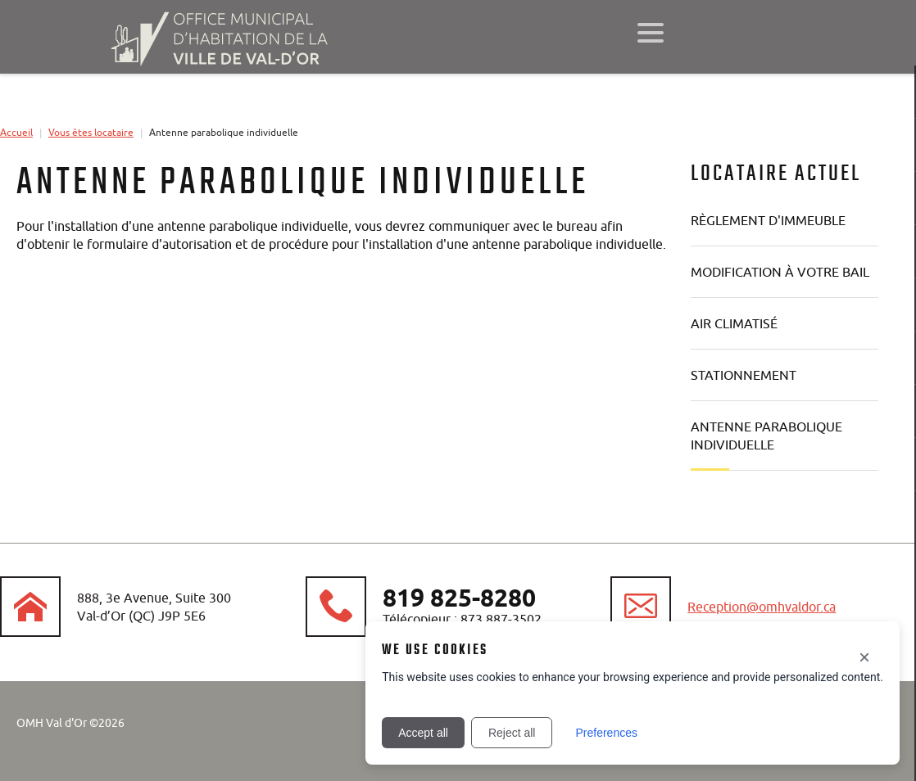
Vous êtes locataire (91, 132)
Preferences (606, 732)
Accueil (16, 132)
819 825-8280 (459, 597)
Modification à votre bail (780, 271)
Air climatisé (734, 323)
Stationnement (743, 375)
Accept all (423, 732)
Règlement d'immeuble (768, 220)
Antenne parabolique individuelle (766, 435)
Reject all (512, 732)
